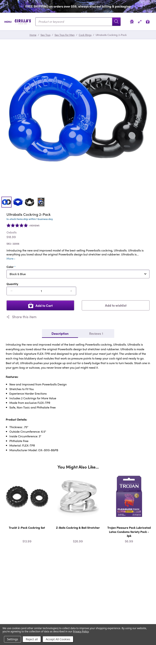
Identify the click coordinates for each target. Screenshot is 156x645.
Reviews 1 (96, 333)
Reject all (32, 639)
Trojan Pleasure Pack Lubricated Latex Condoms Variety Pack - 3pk (129, 531)
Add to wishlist (115, 305)
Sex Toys (45, 35)
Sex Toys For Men (65, 35)
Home (33, 35)
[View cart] (148, 21)
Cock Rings (85, 35)
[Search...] (78, 21)
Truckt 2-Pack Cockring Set (27, 527)
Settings (12, 639)
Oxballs (11, 232)
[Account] (140, 21)
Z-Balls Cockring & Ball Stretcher (78, 527)
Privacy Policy (81, 631)
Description (60, 333)
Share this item (21, 317)
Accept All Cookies (58, 639)
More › (10, 258)
